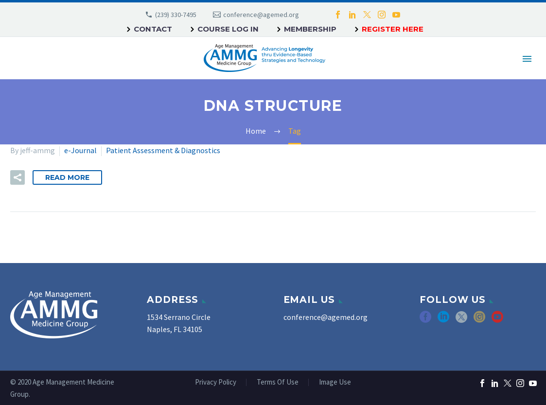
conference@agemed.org (261, 14)
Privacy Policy (215, 382)
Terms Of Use (278, 382)
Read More (67, 177)
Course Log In (228, 29)
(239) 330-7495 (175, 14)
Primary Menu (527, 59)
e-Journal (80, 150)
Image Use (335, 382)
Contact (153, 29)
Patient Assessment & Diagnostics (163, 150)
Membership (310, 29)
